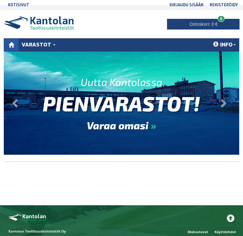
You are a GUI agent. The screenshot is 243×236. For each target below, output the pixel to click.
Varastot (39, 44)
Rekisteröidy (224, 5)
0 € (207, 23)
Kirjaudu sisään (186, 5)
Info (224, 44)
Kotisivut (18, 5)
